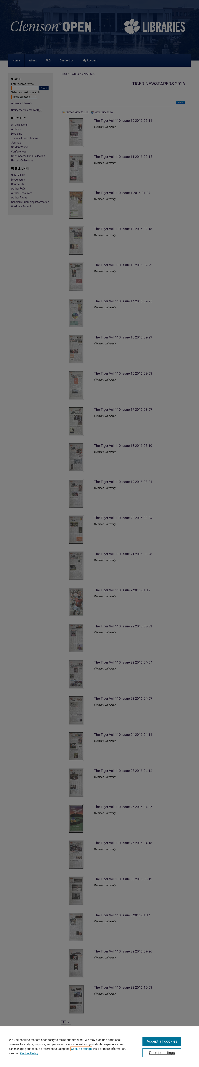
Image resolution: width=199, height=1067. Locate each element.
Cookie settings (81, 1049)
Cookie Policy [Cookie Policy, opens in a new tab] (29, 1053)
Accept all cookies (162, 1041)
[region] (99, 1046)
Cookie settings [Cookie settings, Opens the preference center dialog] (162, 1052)
